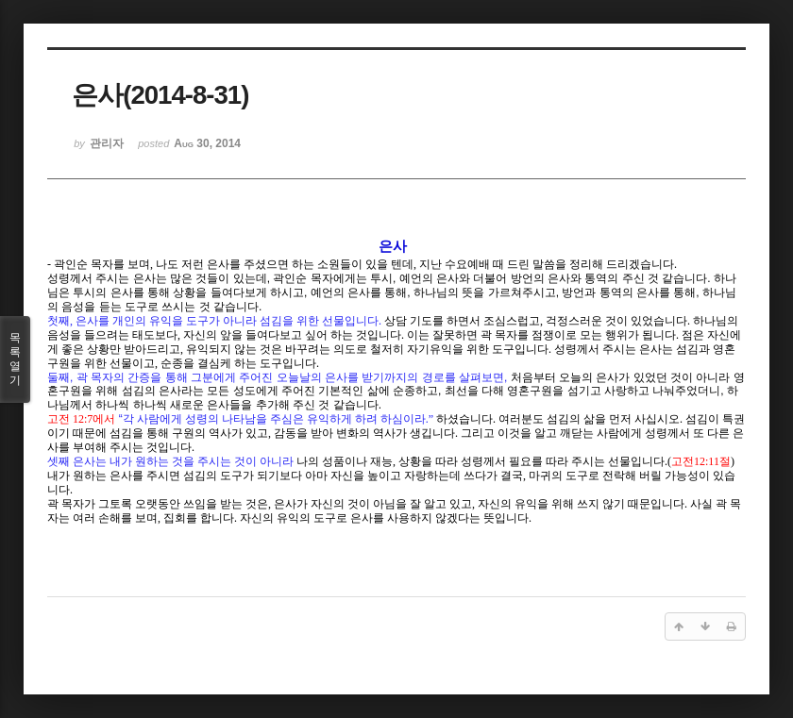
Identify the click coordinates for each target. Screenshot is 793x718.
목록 (15, 359)
